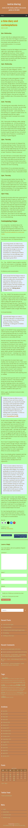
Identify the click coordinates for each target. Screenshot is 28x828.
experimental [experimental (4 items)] (16, 682)
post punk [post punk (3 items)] (9, 690)
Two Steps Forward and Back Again (20, 536)
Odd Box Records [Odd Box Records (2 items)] (15, 689)
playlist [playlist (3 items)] (2, 690)
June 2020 (5, 714)
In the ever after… (7, 535)
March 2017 (6, 725)
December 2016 (7, 730)
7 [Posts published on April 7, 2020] (6, 774)
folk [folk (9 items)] (20, 682)
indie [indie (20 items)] (3, 685)
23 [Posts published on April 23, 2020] (14, 778)
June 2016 (5, 747)
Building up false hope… (9, 635)
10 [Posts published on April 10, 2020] (17, 774)
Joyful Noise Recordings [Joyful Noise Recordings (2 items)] (13, 687)
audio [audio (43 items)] (5, 678)
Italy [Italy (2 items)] (7, 687)
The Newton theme (8, 825)
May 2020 (5, 716)
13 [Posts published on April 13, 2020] (3, 776)
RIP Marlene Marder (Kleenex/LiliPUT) (12, 656)
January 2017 (6, 728)
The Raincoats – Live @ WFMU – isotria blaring (14, 654)
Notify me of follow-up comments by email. (13, 593)
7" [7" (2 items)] (1, 678)
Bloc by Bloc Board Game (12, 665)
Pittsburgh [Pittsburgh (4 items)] (22, 689)
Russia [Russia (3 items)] (15, 693)
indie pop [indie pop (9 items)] (12, 685)
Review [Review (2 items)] (12, 692)
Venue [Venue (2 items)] (16, 694)
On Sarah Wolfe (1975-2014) (13, 649)
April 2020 (5, 719)
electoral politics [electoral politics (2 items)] (8, 682)
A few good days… (7, 627)
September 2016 (7, 739)
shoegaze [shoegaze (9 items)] (20, 693)
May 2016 (5, 750)
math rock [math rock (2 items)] (7, 689)
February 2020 (6, 722)
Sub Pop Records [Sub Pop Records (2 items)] (9, 694)
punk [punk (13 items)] (3, 693)
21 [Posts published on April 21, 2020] (6, 778)
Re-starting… (6, 633)
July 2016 (5, 745)
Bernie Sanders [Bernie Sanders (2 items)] (11, 678)
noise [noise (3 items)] (11, 689)
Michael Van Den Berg (19, 825)
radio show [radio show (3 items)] (7, 693)
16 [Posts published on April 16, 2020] (14, 776)
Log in (4, 809)
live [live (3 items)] (19, 687)
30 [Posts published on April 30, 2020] (14, 780)
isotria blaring (14, 4)
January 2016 (6, 756)
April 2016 (5, 753)
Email (3, 579)
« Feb (2, 783)
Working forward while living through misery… (14, 630)
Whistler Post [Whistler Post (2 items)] (8, 697)
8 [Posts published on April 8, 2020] (10, 774)
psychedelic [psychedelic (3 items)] (20, 690)
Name (3, 572)
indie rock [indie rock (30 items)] (20, 685)
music (7, 527)
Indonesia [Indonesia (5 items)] (3, 687)
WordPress (17, 824)
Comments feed (7, 814)
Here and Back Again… (8, 624)
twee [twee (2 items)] (14, 694)
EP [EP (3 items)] (12, 682)
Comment (4, 552)
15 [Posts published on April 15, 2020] (10, 776)
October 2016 (6, 736)
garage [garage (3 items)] (23, 682)
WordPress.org (6, 817)
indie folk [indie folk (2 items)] (7, 685)
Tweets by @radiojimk (6, 795)
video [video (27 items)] (3, 697)
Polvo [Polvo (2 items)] (5, 690)
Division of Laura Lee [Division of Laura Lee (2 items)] (14, 680)
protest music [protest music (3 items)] (15, 690)
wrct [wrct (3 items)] (12, 697)
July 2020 (5, 711)
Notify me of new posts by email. (10, 596)
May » (6, 783)
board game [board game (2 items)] (17, 678)
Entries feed (6, 812)
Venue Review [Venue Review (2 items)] (21, 694)
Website (3, 586)
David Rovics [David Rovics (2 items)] (7, 680)
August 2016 (6, 742)
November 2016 (7, 733)
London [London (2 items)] (21, 687)
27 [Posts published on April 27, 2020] (3, 780)
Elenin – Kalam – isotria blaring (10, 659)
